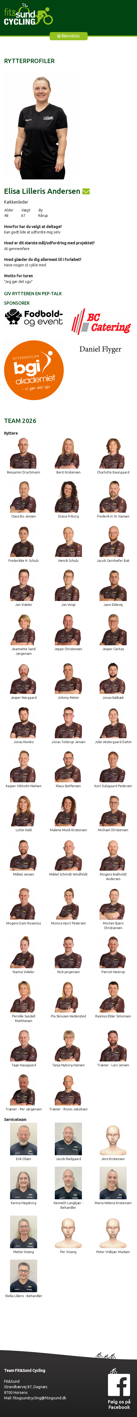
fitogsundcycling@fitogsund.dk (39, 1398)
